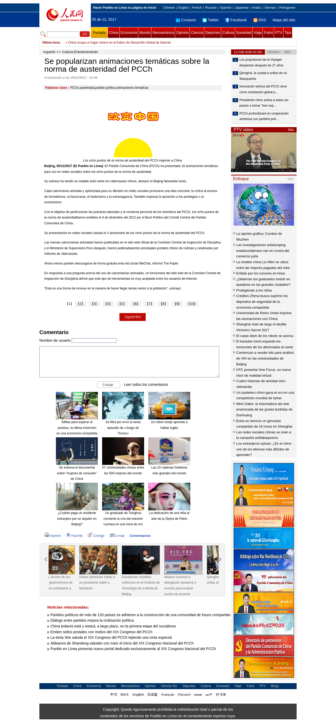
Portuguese (287, 7)
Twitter (210, 20)
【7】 (149, 304)
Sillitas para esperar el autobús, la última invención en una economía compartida (76, 427)
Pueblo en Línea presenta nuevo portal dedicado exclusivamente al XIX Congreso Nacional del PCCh (133, 649)
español (49, 52)
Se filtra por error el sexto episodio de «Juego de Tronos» (123, 427)
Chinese (169, 7)
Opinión (182, 32)
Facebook (235, 20)
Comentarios (140, 536)
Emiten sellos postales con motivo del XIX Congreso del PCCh (101, 632)
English (183, 7)
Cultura (228, 32)
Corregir (96, 536)
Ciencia (197, 32)
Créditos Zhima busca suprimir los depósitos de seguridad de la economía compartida (262, 301)
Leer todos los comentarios (146, 384)
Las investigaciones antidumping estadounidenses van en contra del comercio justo (262, 250)
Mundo (145, 32)
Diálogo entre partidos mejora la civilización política (92, 620)
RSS (259, 20)
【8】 (163, 304)
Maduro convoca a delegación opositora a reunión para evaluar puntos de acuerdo (192, 585)
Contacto (186, 20)
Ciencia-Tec (169, 686)
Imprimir (52, 536)
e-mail (117, 536)
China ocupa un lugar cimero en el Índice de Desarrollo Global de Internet (119, 42)
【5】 (122, 304)
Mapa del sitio (284, 20)
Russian (211, 7)
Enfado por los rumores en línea (260, 273)
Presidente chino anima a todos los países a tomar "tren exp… (263, 103)
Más (291, 130)
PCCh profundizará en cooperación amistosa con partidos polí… (263, 116)
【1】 (69, 304)
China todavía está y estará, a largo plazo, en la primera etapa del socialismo (113, 626)
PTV (278, 32)
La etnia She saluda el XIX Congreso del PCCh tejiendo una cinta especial (111, 637)
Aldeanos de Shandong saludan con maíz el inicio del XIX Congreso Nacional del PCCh (122, 643)
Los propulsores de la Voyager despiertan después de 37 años (261, 62)
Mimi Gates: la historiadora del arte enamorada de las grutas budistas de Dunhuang (264, 409)
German (270, 7)
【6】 (136, 304)
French (197, 7)
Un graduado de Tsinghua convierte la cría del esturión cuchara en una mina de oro (123, 518)
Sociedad (243, 32)
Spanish (225, 7)
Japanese (242, 7)
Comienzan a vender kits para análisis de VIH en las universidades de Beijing (265, 358)
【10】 (192, 304)
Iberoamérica (163, 32)
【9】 (177, 304)
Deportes (212, 32)
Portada (99, 32)
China (114, 32)
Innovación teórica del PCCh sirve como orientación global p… (263, 89)
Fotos (268, 32)
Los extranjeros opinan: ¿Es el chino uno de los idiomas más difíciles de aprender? (263, 449)
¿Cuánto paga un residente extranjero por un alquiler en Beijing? (76, 518)
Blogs (275, 686)
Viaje (258, 32)
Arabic (256, 7)
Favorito (74, 536)
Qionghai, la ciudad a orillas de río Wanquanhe (263, 76)
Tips (288, 32)
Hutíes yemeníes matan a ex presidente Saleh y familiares (109, 582)
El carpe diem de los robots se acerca (264, 336)
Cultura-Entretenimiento (80, 52)
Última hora (51, 42)
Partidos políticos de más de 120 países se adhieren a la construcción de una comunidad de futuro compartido (140, 615)
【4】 (108, 304)
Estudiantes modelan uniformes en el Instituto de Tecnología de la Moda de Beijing (152, 585)
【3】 (94, 304)
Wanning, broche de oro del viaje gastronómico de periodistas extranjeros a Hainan (66, 585)
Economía (129, 32)
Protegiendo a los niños (254, 290)
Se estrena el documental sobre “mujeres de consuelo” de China (77, 473)
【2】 (80, 304)
